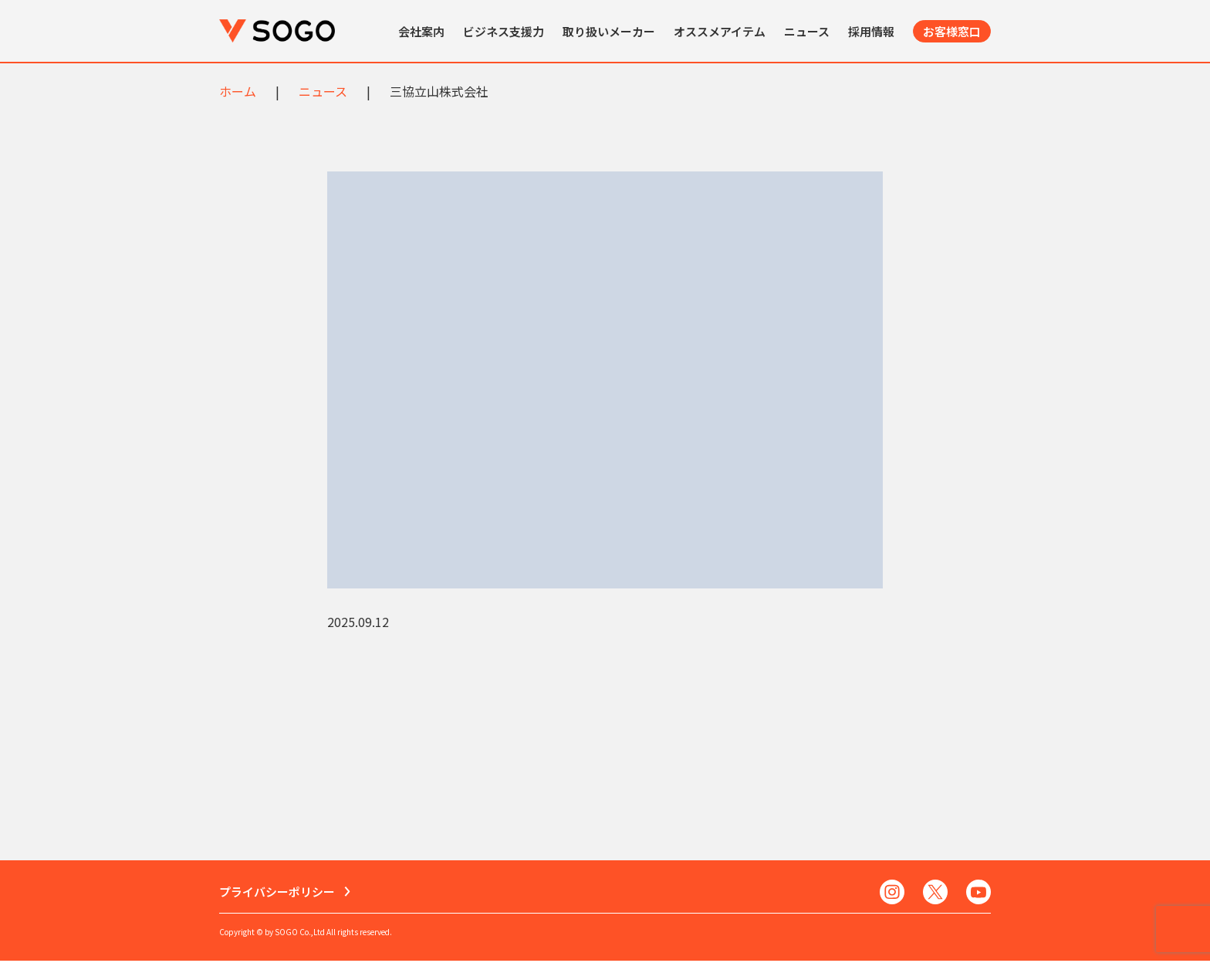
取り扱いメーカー (609, 31)
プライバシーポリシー (277, 893)
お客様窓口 (952, 31)
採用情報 (871, 31)
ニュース (807, 31)
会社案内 (421, 31)
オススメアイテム (720, 31)
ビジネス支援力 (503, 31)
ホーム (237, 91)
